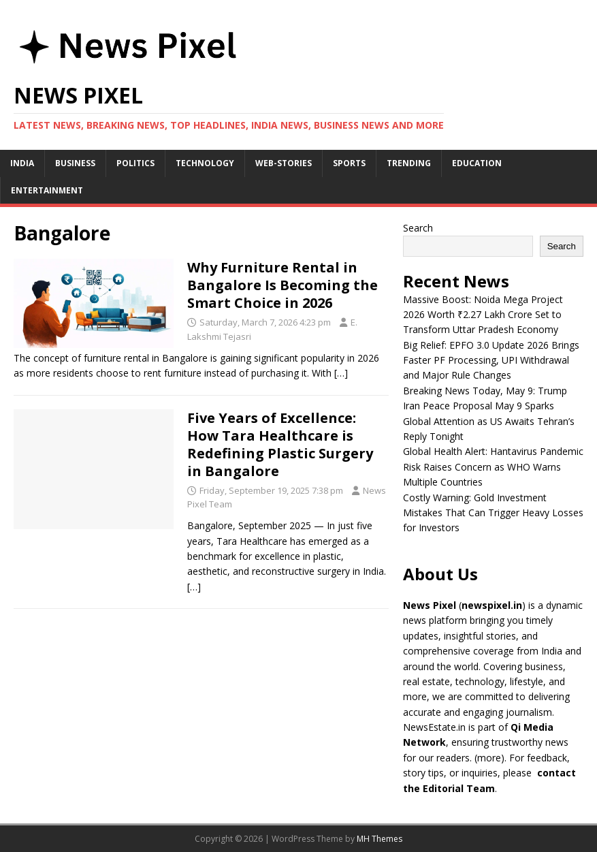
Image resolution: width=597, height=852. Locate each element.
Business (75, 163)
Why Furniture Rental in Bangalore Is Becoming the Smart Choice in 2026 (282, 285)
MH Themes (379, 839)
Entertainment (47, 190)
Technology (205, 163)
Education (477, 163)
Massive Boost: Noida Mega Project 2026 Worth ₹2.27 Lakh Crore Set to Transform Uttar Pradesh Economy (483, 314)
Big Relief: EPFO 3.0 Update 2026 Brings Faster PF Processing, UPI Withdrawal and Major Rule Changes (491, 360)
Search (418, 227)
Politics (135, 163)
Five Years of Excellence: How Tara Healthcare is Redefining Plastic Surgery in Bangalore (280, 444)
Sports (349, 163)
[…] (341, 372)
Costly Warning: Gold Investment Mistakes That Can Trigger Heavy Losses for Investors (493, 513)
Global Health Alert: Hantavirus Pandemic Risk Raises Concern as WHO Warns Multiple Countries (493, 466)
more (489, 757)
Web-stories (283, 163)
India (22, 163)
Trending (409, 163)
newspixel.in (492, 605)
